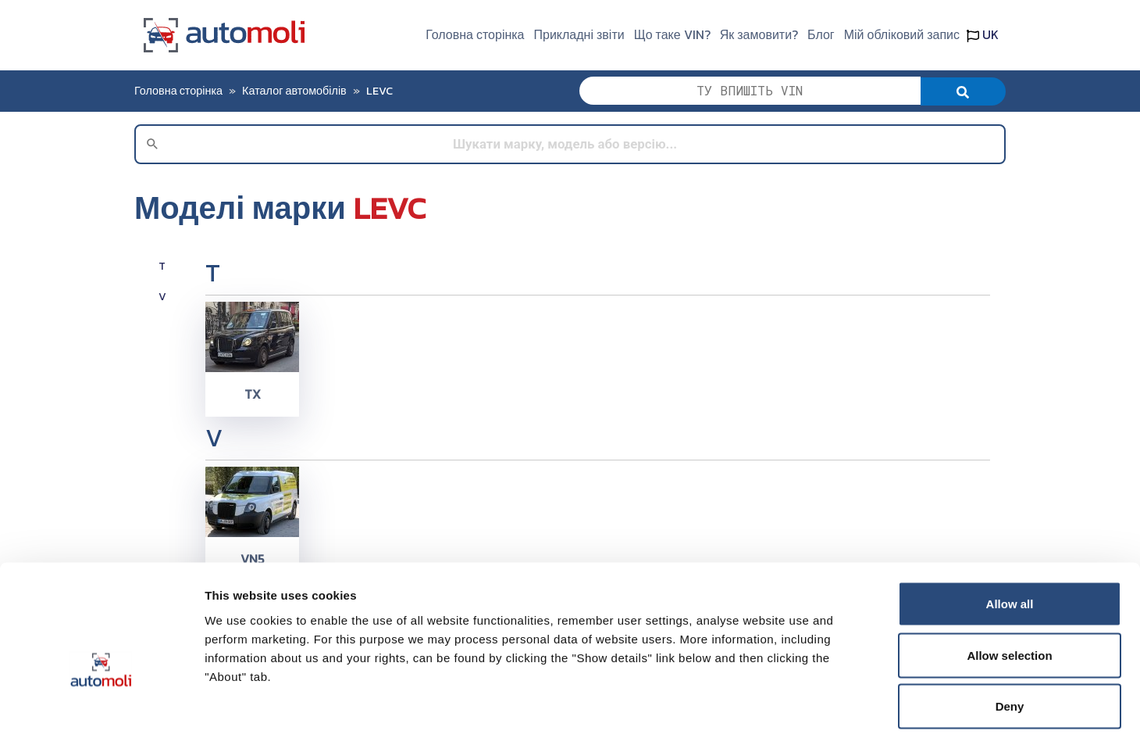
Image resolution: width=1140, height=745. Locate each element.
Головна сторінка (475, 34)
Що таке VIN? (672, 34)
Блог (821, 34)
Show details (819, 714)
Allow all (1010, 539)
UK (983, 34)
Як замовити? (759, 34)
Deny (1010, 642)
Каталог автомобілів (294, 90)
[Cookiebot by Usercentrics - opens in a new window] (101, 714)
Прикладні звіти (579, 34)
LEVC (379, 90)
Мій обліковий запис (902, 34)
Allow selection (1009, 591)
